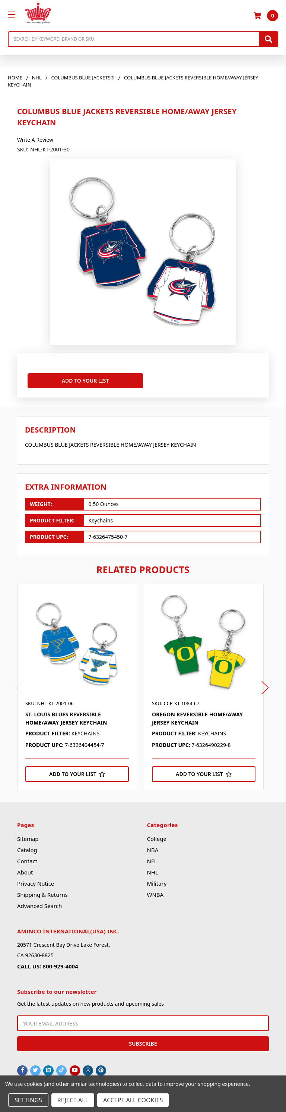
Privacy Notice (35, 882)
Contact (27, 859)
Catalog (27, 848)
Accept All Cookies (133, 1100)
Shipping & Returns (42, 893)
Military (156, 882)
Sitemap (28, 837)
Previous (19, 686)
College (156, 837)
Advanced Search (39, 904)
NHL (152, 870)
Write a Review (35, 139)
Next (265, 686)
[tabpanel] (80, 685)
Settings (28, 1100)
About (25, 870)
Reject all (72, 1100)
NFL (152, 859)
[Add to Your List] (77, 772)
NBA (152, 848)
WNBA (155, 893)
